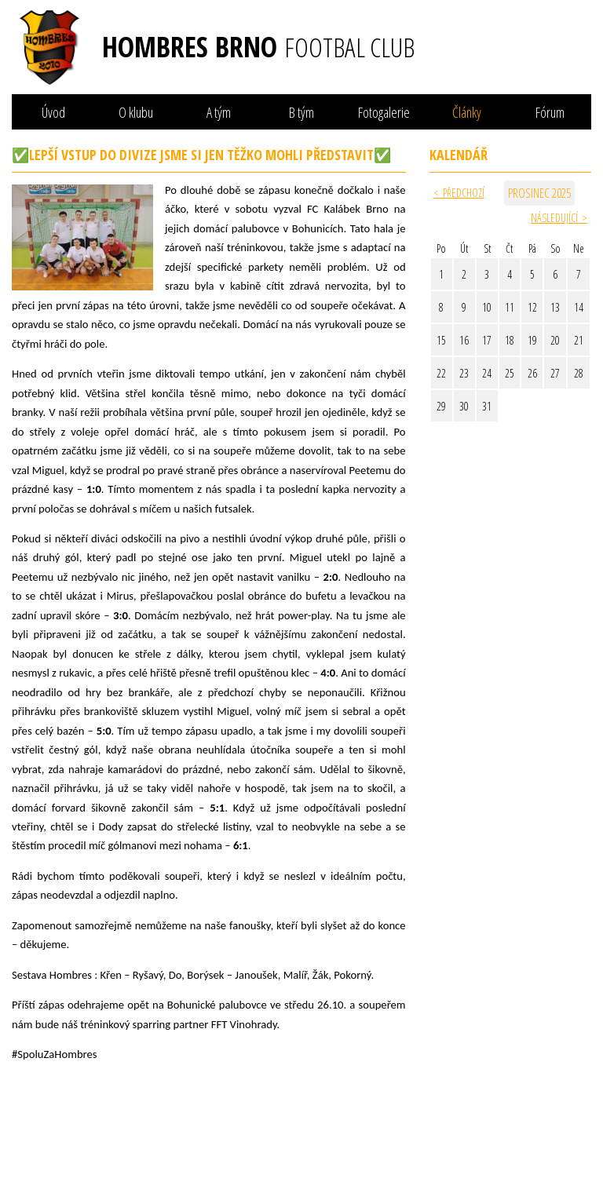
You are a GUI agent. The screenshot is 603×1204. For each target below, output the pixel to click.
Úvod (53, 112)
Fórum (550, 112)
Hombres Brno (258, 47)
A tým (218, 112)
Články (466, 112)
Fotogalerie (384, 112)
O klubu (136, 112)
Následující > (559, 217)
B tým (301, 112)
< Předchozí (458, 192)
